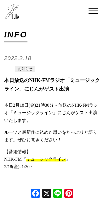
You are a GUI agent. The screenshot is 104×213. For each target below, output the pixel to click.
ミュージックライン (46, 159)
